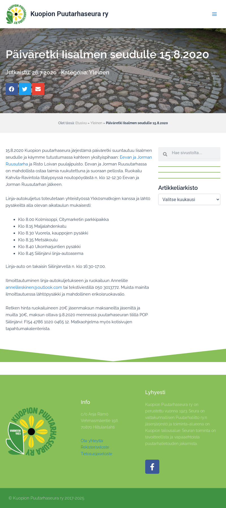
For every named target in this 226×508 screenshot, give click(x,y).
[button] (12, 89)
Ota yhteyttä (92, 440)
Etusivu (81, 123)
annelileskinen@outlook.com (34, 287)
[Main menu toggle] (214, 14)
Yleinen (99, 72)
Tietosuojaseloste (96, 453)
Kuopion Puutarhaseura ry (69, 14)
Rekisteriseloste (95, 447)
